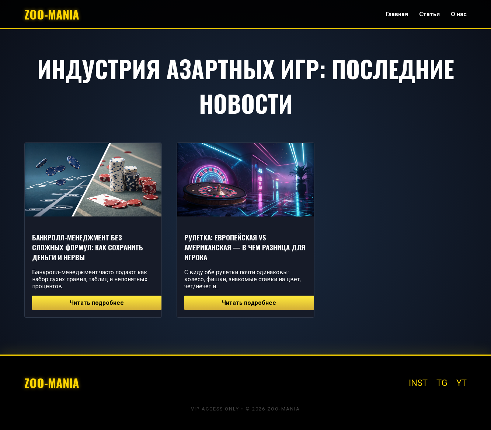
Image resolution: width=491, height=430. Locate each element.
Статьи (429, 14)
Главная (397, 14)
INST (418, 383)
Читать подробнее (97, 302)
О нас (459, 14)
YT (461, 383)
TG (442, 383)
